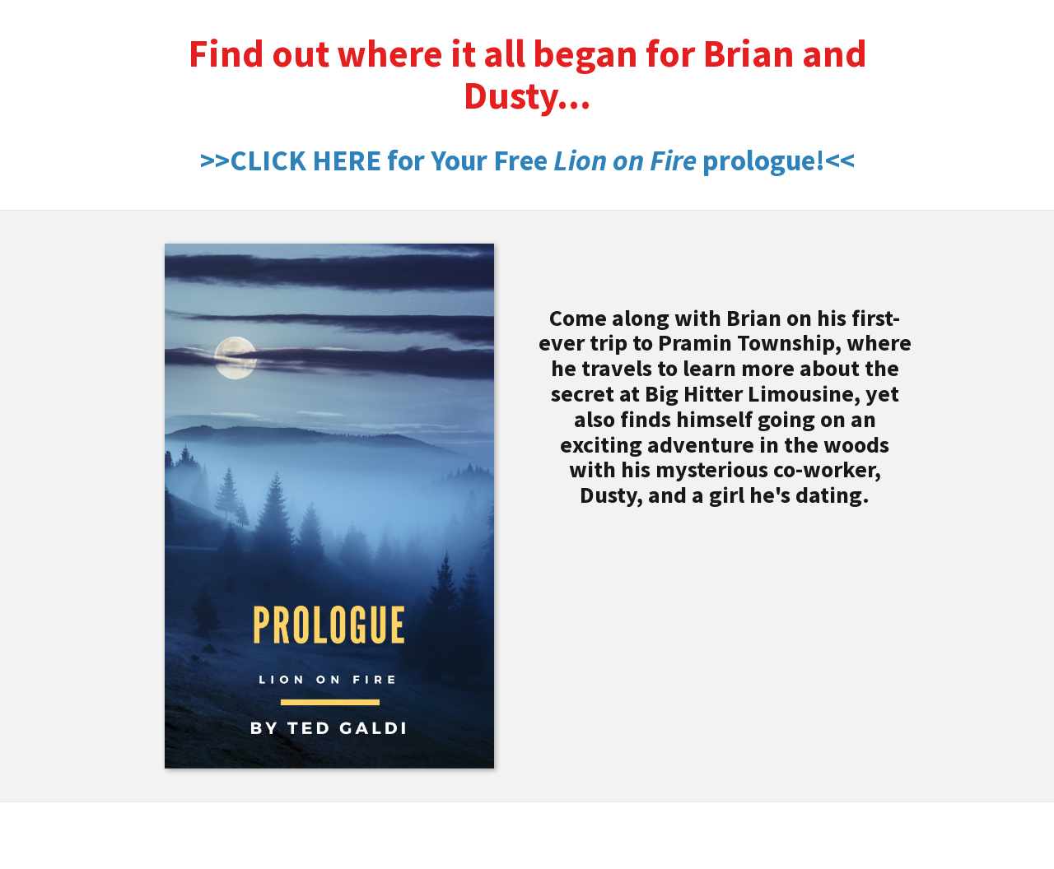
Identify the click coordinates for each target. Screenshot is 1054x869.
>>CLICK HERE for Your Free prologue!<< (527, 160)
